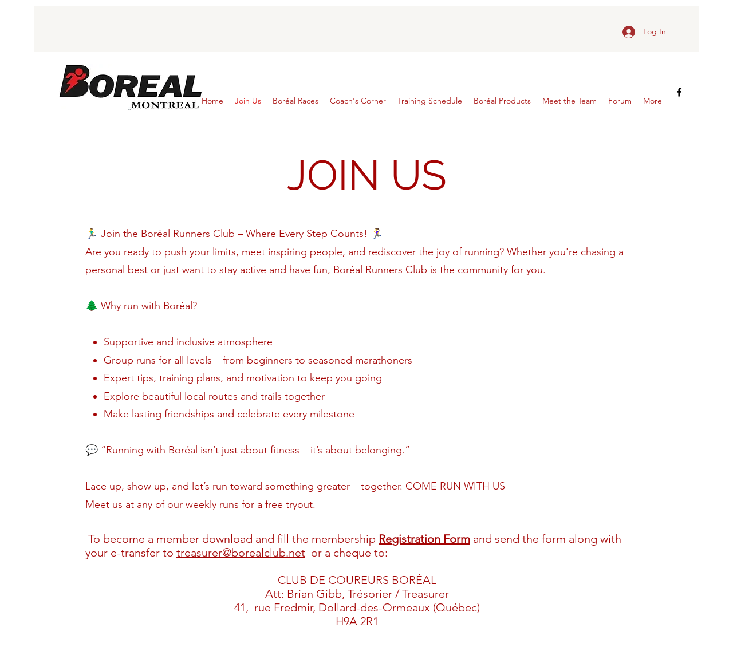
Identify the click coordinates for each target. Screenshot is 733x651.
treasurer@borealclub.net (240, 552)
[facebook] (679, 92)
